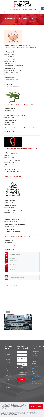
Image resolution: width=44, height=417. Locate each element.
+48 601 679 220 (10, 131)
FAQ (8, 382)
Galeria (8, 379)
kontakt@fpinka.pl (16, 9)
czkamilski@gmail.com (14, 171)
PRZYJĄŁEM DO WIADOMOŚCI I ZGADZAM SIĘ (36, 406)
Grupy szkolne (8, 374)
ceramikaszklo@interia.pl (14, 133)
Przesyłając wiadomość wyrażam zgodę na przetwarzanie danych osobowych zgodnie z (22, 372)
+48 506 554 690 (28, 9)
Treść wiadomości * (22, 360)
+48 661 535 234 (11, 169)
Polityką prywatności (22, 376)
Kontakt (8, 387)
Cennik (8, 359)
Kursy (8, 354)
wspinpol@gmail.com (13, 86)
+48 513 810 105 (10, 229)
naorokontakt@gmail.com (14, 231)
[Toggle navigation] (22, 12)
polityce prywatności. (20, 405)
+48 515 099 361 (10, 84)
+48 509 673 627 (10, 249)
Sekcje (8, 362)
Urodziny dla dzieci (8, 368)
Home (8, 352)
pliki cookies (37, 409)
